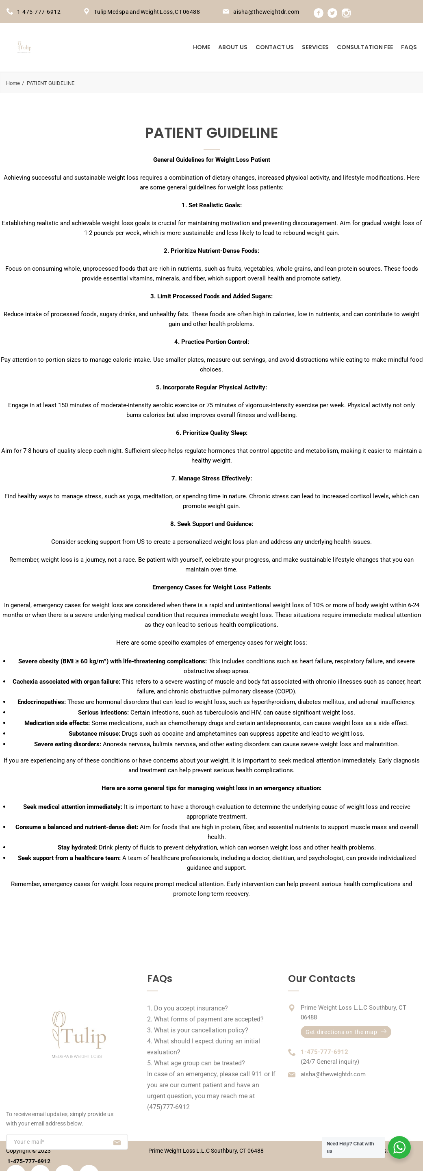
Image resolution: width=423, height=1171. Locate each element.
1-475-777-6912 (39, 12)
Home (201, 47)
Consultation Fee (365, 47)
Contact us (275, 47)
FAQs (409, 47)
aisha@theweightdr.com (266, 12)
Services (315, 47)
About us (232, 47)
